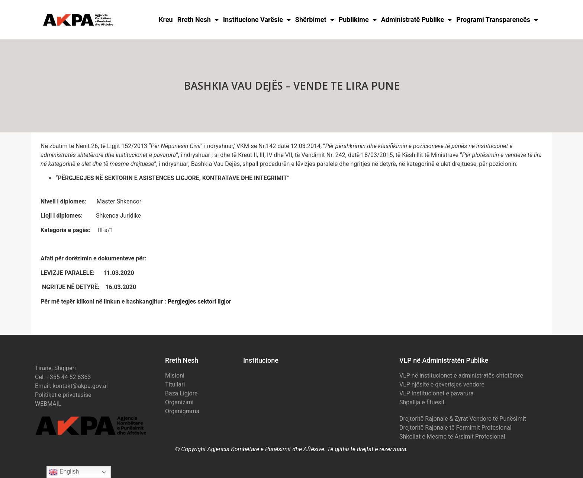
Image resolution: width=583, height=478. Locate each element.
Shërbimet (314, 20)
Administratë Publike (416, 20)
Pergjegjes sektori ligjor (199, 301)
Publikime (358, 20)
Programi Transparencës (497, 20)
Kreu (166, 19)
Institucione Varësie (257, 20)
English (64, 472)
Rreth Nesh (198, 20)
